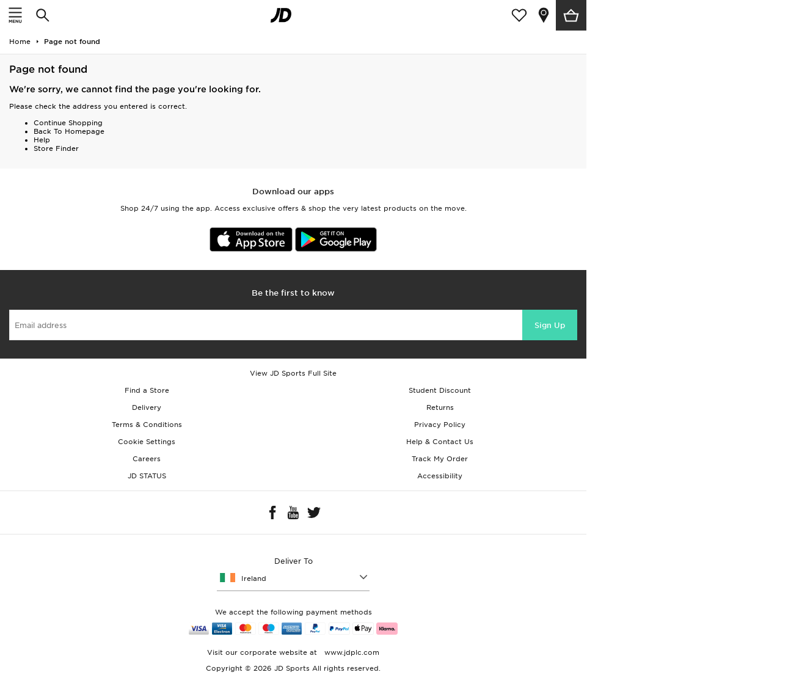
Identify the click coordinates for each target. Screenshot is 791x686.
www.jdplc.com (350, 652)
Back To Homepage (69, 131)
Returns (440, 407)
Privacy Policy (439, 424)
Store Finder (56, 148)
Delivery (146, 407)
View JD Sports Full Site (293, 373)
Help (42, 140)
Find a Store (147, 390)
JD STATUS (147, 476)
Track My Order (440, 458)
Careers (147, 458)
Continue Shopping (68, 123)
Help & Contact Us (439, 441)
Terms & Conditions (147, 424)
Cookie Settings (146, 441)
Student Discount (440, 390)
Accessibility (439, 476)
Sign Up (549, 325)
